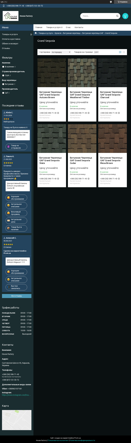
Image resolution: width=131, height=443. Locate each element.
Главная (38, 27)
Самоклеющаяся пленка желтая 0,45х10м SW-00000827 (17, 134)
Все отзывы (16, 296)
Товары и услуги (53, 27)
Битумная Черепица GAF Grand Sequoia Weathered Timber (81, 95)
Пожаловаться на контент (58, 440)
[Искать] (117, 16)
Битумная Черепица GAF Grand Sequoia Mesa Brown (111, 160)
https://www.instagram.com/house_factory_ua (16, 395)
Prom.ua (77, 438)
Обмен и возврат (10, 43)
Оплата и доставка (11, 39)
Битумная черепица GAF (92, 33)
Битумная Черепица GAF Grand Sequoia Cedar (81, 160)
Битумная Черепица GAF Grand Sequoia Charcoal (111, 95)
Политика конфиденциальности (82, 440)
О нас (68, 27)
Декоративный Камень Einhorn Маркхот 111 (17, 261)
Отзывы (6, 48)
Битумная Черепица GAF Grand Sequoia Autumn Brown (50, 95)
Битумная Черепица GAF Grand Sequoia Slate (50, 160)
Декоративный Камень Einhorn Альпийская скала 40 (17, 185)
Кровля (58, 33)
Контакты (79, 27)
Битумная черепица (71, 33)
